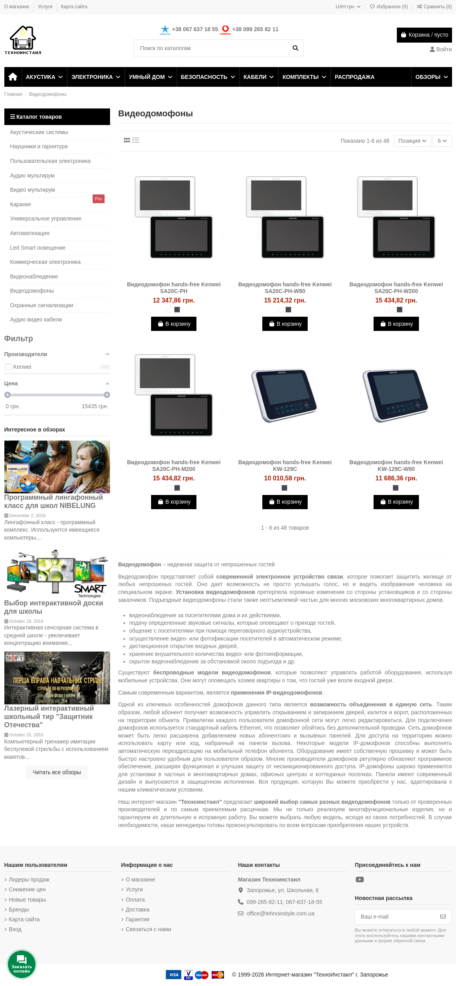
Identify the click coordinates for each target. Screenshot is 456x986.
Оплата (135, 899)
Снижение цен (27, 889)
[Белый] (169, 309)
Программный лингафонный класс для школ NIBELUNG (53, 501)
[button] (44, 77)
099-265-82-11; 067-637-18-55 (284, 902)
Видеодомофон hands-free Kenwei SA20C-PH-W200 (396, 287)
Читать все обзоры (57, 772)
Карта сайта (74, 6)
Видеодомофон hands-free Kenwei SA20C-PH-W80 (285, 287)
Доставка (138, 909)
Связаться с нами (148, 929)
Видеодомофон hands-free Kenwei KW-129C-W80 (396, 465)
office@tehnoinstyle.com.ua (280, 913)
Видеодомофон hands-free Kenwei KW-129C (285, 465)
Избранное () (389, 6)
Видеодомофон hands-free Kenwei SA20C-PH (174, 287)
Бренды (19, 909)
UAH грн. (348, 6)
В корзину (174, 324)
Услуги (46, 6)
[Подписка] (443, 916)
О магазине (17, 6)
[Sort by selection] (413, 141)
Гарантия (138, 919)
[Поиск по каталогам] (295, 48)
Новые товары (27, 899)
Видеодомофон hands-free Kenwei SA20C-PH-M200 (174, 465)
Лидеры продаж (29, 879)
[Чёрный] (177, 309)
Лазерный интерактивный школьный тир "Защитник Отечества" (49, 716)
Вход (15, 929)
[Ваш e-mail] (395, 916)
